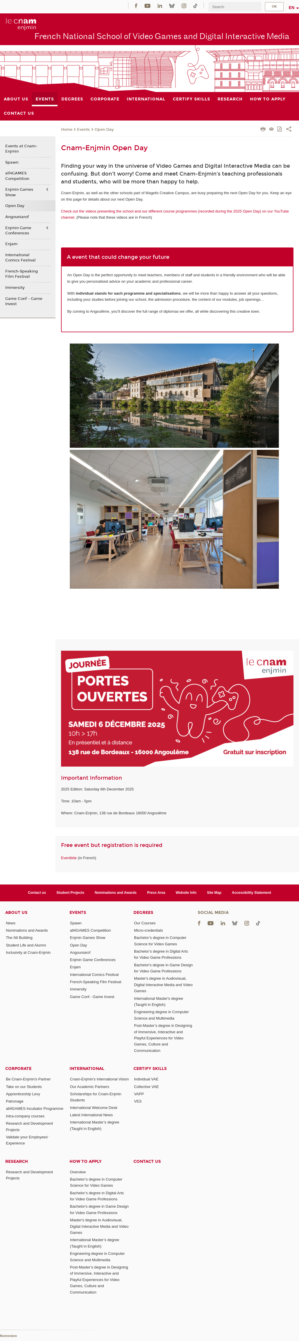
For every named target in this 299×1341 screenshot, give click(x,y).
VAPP (139, 1094)
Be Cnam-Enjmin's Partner (28, 1079)
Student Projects (70, 893)
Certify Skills (150, 1068)
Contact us (37, 893)
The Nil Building (19, 937)
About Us (16, 912)
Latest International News (91, 1115)
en (292, 7)
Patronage (14, 1101)
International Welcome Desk (93, 1107)
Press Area (156, 893)
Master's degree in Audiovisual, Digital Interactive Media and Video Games (163, 984)
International (86, 1068)
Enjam (11, 244)
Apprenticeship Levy (23, 1094)
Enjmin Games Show (19, 192)
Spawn (11, 162)
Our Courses (145, 923)
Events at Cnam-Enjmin (21, 149)
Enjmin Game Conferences (18, 231)
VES (138, 1101)
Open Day (104, 129)
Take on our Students (24, 1087)
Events (83, 129)
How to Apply (85, 1161)
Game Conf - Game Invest (23, 301)
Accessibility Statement (251, 893)
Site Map (214, 893)
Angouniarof (17, 217)
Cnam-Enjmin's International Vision (99, 1079)
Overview (78, 1172)
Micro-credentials (148, 930)
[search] (234, 7)
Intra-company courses (25, 1116)
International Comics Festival (20, 258)
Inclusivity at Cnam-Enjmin (28, 952)
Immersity (15, 287)
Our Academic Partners (89, 1087)
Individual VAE (146, 1079)
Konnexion (8, 1336)
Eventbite (69, 858)
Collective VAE (146, 1087)
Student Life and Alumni (26, 945)
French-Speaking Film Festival (21, 274)
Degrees (143, 912)
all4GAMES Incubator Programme (34, 1108)
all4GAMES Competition (17, 176)
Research (16, 1161)
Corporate (18, 1068)
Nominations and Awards (116, 893)
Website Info (186, 893)
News (10, 923)
